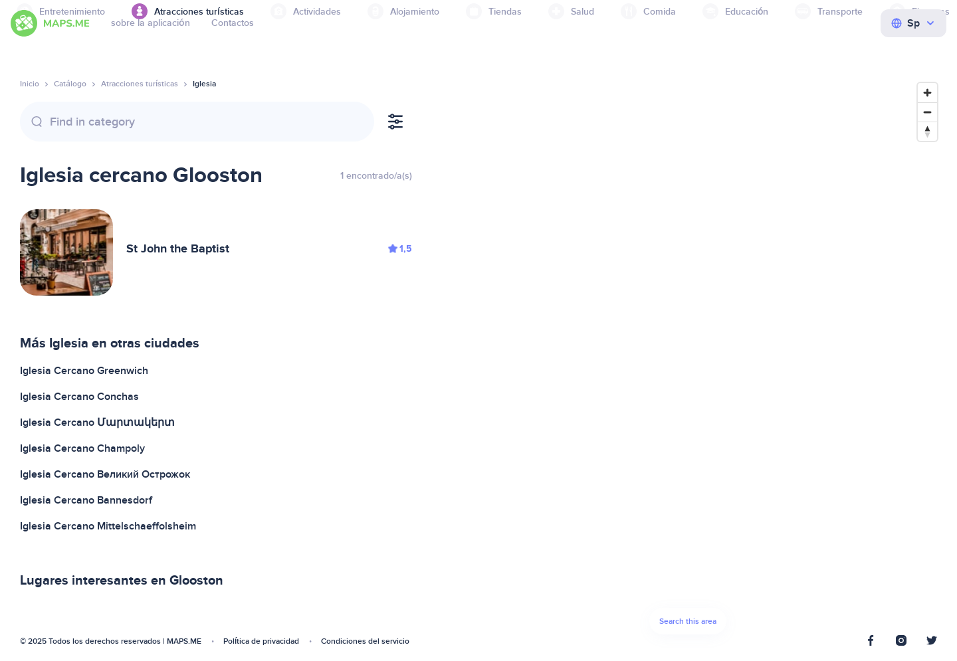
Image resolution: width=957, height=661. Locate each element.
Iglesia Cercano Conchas (79, 396)
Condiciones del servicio (365, 641)
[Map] (688, 362)
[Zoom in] (927, 92)
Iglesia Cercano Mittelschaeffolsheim (108, 526)
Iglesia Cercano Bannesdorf (86, 500)
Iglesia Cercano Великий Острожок (105, 474)
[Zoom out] (927, 112)
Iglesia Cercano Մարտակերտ (97, 422)
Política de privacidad (261, 641)
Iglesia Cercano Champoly (82, 448)
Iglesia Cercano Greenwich (84, 370)
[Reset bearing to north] (927, 131)
